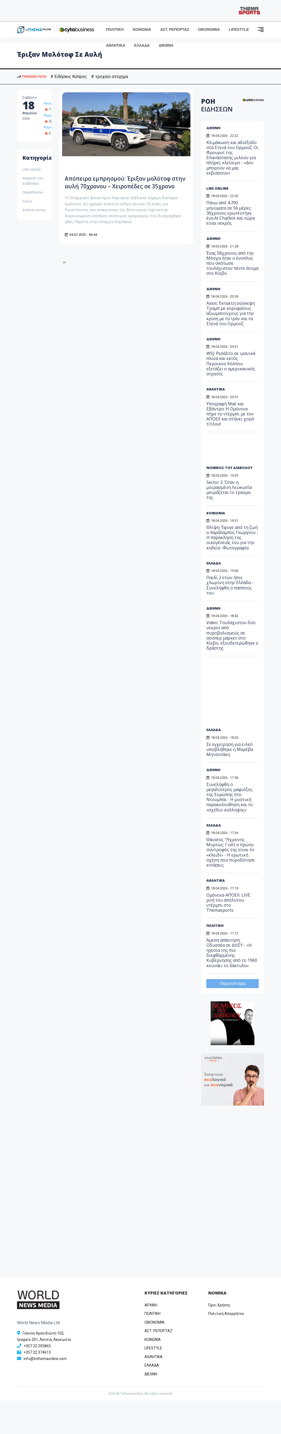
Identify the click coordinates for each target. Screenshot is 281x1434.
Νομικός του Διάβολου (32, 181)
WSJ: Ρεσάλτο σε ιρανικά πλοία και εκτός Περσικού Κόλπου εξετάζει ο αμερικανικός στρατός (230, 363)
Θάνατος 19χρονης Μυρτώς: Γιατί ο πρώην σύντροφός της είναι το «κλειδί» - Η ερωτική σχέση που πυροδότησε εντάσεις (230, 852)
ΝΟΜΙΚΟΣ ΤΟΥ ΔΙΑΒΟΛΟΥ (229, 467)
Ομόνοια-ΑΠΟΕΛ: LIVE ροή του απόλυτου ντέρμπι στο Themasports (228, 902)
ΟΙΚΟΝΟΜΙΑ (209, 29)
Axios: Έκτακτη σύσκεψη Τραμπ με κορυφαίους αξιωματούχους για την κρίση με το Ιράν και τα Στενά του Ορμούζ (230, 313)
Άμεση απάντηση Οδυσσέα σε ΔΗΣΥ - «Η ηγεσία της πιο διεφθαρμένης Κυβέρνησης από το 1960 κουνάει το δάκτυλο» (231, 952)
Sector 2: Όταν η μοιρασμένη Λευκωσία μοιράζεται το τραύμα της (229, 490)
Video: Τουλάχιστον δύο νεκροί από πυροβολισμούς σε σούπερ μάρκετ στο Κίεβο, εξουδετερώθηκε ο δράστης (232, 635)
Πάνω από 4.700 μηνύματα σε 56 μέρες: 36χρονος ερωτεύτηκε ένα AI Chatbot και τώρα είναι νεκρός (230, 213)
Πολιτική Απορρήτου (226, 1313)
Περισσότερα (233, 983)
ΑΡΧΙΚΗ (150, 1305)
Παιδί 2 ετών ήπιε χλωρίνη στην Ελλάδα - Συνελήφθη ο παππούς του (229, 585)
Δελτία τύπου (34, 209)
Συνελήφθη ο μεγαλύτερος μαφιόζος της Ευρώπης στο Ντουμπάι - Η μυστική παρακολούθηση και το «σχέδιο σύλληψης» (229, 797)
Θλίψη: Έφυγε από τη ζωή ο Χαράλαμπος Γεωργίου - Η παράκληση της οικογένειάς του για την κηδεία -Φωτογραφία (232, 537)
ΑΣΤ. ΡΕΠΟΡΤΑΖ (174, 29)
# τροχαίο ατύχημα (109, 76)
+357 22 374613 (37, 1352)
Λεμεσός (51, 115)
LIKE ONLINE (217, 188)
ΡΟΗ (217, 105)
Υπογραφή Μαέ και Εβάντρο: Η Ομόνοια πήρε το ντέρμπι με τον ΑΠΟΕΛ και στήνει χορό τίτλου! (230, 414)
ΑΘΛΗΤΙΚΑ (115, 45)
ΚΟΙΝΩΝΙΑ (142, 29)
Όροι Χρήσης (219, 1305)
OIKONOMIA (154, 1322)
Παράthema (32, 192)
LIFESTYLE (239, 29)
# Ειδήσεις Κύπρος (68, 76)
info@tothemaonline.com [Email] (45, 1359)
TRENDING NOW (31, 77)
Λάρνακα (51, 127)
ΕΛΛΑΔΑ (142, 45)
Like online (31, 169)
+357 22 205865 (37, 1346)
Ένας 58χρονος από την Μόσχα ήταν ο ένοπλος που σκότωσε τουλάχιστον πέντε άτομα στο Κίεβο (232, 263)
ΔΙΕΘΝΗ (166, 45)
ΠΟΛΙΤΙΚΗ (115, 29)
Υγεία (27, 201)
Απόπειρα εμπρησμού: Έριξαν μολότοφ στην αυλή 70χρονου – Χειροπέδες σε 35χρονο (118, 186)
